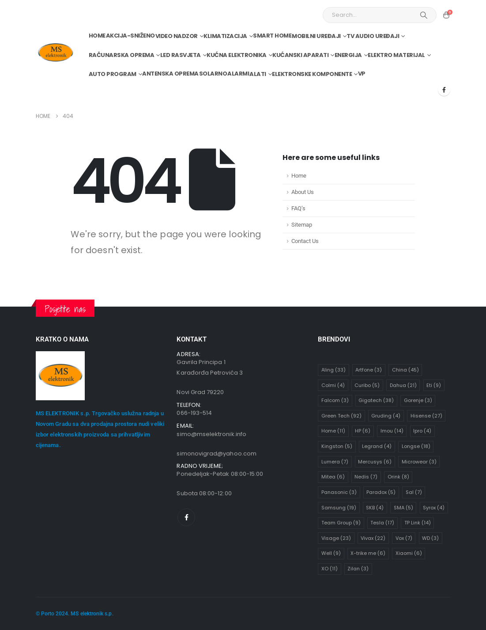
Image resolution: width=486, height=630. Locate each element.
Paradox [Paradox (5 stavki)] (381, 492)
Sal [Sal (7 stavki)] (414, 492)
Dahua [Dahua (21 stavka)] (403, 385)
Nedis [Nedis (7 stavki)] (365, 476)
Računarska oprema (121, 55)
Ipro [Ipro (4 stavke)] (422, 430)
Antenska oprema (170, 73)
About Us (302, 192)
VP (361, 73)
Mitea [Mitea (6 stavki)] (333, 476)
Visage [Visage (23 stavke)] (336, 538)
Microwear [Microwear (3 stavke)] (419, 461)
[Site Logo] (55, 52)
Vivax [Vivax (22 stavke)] (373, 538)
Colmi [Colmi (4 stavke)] (333, 385)
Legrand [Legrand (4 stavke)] (377, 446)
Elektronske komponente (312, 74)
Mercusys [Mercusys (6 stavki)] (375, 461)
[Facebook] (444, 89)
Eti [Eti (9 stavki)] (433, 385)
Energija (348, 55)
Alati (257, 74)
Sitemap (301, 224)
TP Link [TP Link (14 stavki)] (417, 522)
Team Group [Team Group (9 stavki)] (341, 522)
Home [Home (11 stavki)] (333, 430)
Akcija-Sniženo (130, 35)
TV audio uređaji (373, 36)
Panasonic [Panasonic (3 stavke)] (339, 492)
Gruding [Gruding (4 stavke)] (385, 415)
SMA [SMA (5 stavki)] (403, 507)
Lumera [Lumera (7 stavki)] (334, 461)
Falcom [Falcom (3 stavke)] (335, 400)
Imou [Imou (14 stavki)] (392, 430)
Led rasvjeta (180, 55)
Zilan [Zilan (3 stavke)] (358, 568)
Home (97, 35)
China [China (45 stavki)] (405, 369)
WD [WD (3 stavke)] (430, 538)
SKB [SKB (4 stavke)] (375, 507)
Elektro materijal (396, 55)
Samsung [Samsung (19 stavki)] (338, 507)
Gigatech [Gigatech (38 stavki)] (376, 400)
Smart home (272, 35)
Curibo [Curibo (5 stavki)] (367, 385)
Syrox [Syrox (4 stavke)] (434, 507)
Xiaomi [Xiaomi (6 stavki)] (409, 553)
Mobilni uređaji (316, 36)
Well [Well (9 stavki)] (331, 553)
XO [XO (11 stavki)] (329, 568)
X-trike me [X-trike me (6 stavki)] (367, 553)
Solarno (213, 73)
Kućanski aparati (300, 55)
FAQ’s (298, 208)
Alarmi (238, 73)
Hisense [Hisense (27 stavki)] (426, 415)
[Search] (423, 15)
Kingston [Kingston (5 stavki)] (336, 446)
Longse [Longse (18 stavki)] (416, 446)
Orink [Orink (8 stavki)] (398, 476)
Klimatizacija (225, 36)
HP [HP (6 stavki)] (362, 430)
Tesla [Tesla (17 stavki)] (382, 522)
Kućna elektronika (237, 55)
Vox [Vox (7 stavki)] (404, 538)
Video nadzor (176, 36)
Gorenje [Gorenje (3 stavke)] (418, 400)
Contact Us (305, 241)
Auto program (112, 74)
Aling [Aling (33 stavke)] (333, 369)
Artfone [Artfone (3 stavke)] (368, 369)
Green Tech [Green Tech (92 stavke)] (341, 415)
